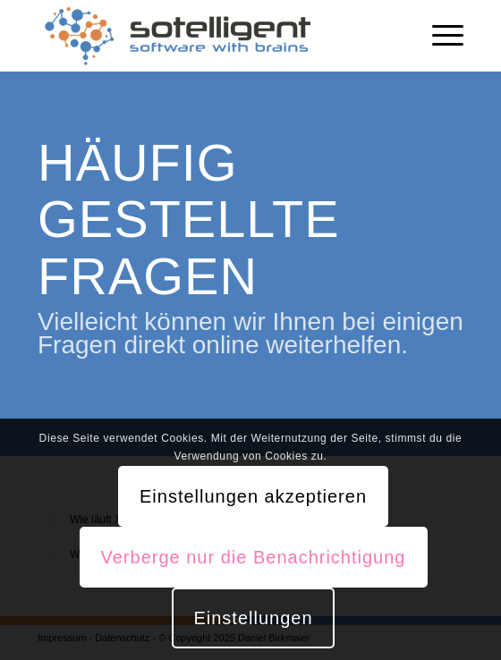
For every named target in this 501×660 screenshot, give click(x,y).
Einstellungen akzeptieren (253, 496)
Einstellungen (252, 618)
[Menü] (438, 36)
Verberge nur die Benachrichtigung (253, 557)
